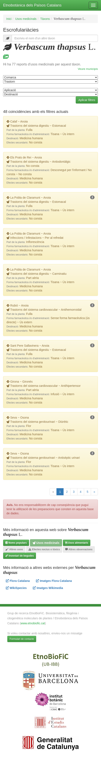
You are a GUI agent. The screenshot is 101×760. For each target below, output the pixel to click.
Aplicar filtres (86, 100)
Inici (9, 18)
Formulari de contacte (22, 638)
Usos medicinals (26, 18)
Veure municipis (88, 68)
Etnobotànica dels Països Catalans (32, 5)
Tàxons (45, 18)
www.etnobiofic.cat (33, 623)
